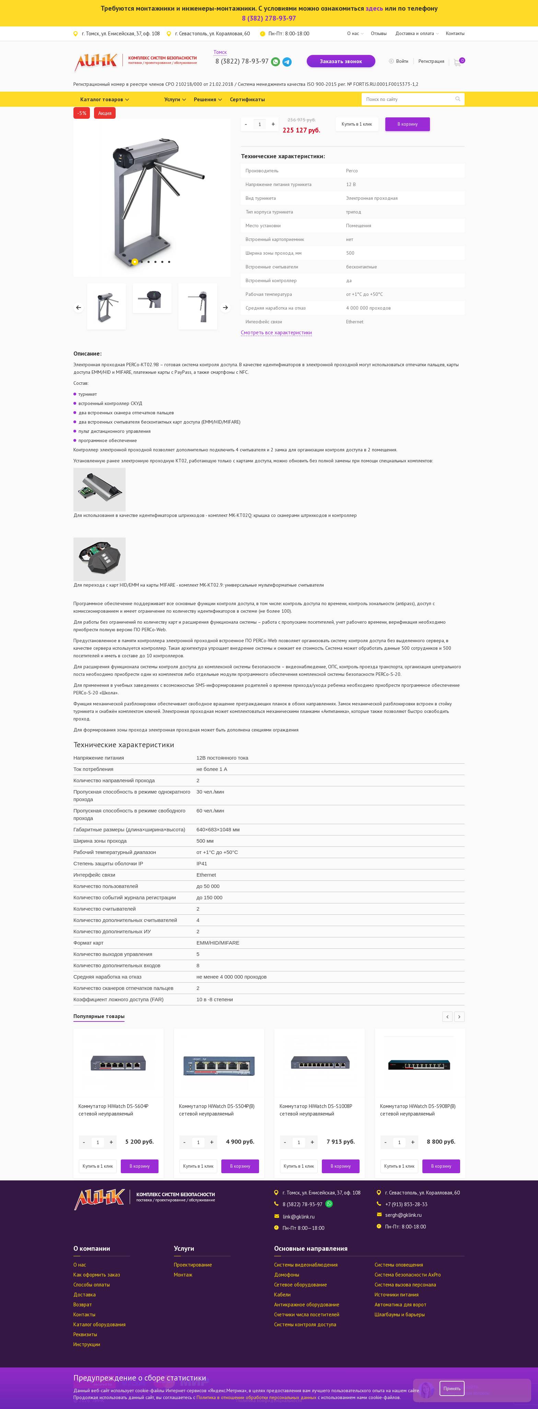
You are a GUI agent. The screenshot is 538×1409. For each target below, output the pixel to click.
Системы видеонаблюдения (306, 1264)
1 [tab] (134, 261)
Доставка (84, 1294)
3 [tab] (148, 261)
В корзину (408, 124)
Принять (452, 1388)
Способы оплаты (91, 1284)
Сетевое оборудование (300, 1284)
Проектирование (193, 1264)
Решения (208, 100)
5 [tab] (162, 261)
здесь (374, 8)
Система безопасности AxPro (408, 1274)
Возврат (82, 1304)
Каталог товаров (104, 100)
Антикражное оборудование (306, 1304)
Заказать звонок (341, 61)
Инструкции (86, 1344)
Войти (402, 61)
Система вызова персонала (405, 1284)
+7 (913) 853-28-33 (406, 1204)
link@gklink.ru (299, 1216)
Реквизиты (85, 1334)
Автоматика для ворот (400, 1304)
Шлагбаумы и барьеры (400, 1314)
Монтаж (183, 1274)
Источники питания (397, 1294)
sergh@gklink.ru (403, 1215)
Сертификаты (247, 99)
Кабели (282, 1294)
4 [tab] (155, 261)
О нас (353, 33)
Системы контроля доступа (305, 1324)
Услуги (175, 100)
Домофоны (286, 1274)
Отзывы (379, 33)
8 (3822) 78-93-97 (242, 61)
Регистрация (431, 61)
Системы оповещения (399, 1264)
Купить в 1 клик (357, 124)
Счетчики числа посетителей (306, 1314)
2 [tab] (141, 261)
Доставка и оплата (414, 33)
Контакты (455, 33)
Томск (220, 52)
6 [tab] (169, 261)
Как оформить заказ (96, 1274)
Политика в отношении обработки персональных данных (257, 1397)
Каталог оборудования (99, 1324)
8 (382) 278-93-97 (269, 18)
